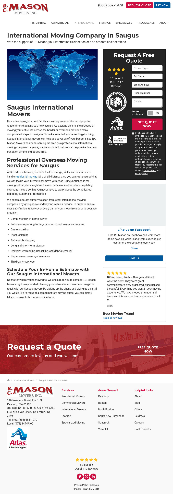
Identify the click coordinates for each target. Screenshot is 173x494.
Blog (137, 402)
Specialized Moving (73, 422)
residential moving (26, 176)
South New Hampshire (111, 416)
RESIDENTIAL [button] (38, 22)
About (137, 396)
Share (134, 248)
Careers (139, 422)
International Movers (74, 409)
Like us (134, 258)
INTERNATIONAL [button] (84, 22)
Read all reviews (112, 317)
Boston (102, 402)
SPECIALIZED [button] (124, 22)
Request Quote (139, 5)
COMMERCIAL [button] (60, 22)
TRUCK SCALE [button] (145, 22)
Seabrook (103, 422)
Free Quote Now (148, 349)
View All (103, 429)
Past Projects (142, 429)
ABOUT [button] (163, 22)
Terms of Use (150, 170)
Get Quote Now (147, 124)
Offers (138, 409)
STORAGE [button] (104, 22)
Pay (162, 5)
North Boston (106, 409)
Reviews (139, 416)
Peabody (103, 396)
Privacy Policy (141, 173)
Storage (66, 416)
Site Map (94, 485)
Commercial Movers (73, 402)
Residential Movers (73, 396)
